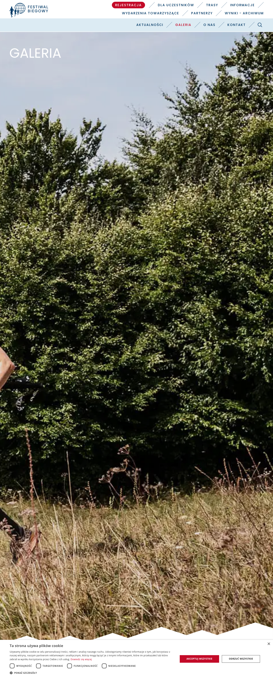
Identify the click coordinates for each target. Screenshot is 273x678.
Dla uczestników (176, 5)
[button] (91, 672)
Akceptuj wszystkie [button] (199, 658)
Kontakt (236, 24)
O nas (209, 24)
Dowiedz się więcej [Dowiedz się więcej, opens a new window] (81, 659)
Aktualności (149, 24)
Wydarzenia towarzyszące (150, 13)
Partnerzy (202, 13)
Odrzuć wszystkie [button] (241, 658)
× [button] (268, 644)
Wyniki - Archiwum (244, 13)
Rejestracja (128, 5)
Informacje (242, 5)
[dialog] (136, 659)
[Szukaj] (260, 24)
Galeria (183, 24)
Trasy (212, 5)
